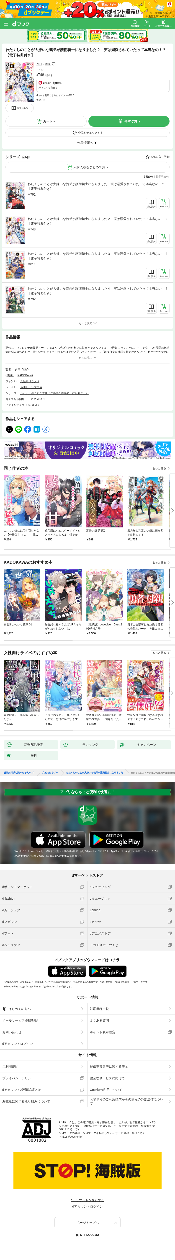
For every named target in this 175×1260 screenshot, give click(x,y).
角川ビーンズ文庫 (31, 387)
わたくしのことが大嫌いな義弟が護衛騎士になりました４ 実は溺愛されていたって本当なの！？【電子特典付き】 (98, 291)
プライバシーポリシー (18, 1078)
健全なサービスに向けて (107, 1078)
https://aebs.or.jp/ (72, 1136)
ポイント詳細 (47, 87)
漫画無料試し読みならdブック (19, 773)
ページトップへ (87, 1222)
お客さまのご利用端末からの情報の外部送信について (126, 1101)
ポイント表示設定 (102, 1032)
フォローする (53, 64)
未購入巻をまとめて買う (90, 167)
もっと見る (159, 468)
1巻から (149, 176)
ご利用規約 (10, 1066)
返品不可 (41, 100)
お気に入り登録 (160, 156)
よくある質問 (99, 1020)
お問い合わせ (11, 1032)
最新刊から (163, 176)
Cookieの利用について (106, 1090)
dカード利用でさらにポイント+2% (54, 95)
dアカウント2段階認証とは (21, 1090)
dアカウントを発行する (87, 1200)
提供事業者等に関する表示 (109, 1066)
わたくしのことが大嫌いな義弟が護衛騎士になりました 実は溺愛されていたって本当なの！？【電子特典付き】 (96, 186)
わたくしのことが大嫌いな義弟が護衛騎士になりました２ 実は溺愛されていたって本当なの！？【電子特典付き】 (98, 221)
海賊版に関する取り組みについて (26, 1101)
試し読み (22, 108)
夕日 (39, 64)
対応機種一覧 (99, 1009)
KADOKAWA (25, 375)
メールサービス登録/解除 (20, 1020)
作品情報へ (85, 143)
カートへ (49, 121)
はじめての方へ (16, 1009)
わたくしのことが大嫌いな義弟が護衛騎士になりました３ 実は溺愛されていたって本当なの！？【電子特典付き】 (98, 256)
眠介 (48, 64)
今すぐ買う (132, 121)
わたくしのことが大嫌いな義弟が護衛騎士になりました (54, 393)
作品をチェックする (90, 132)
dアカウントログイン (17, 1044)
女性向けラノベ (29, 381)
